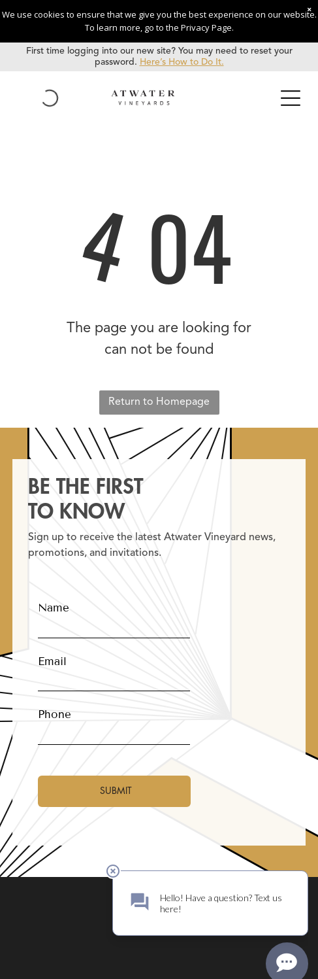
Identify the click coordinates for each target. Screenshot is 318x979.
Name (53, 608)
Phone (54, 714)
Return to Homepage (159, 402)
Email (52, 661)
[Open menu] (290, 98)
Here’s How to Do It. (182, 62)
